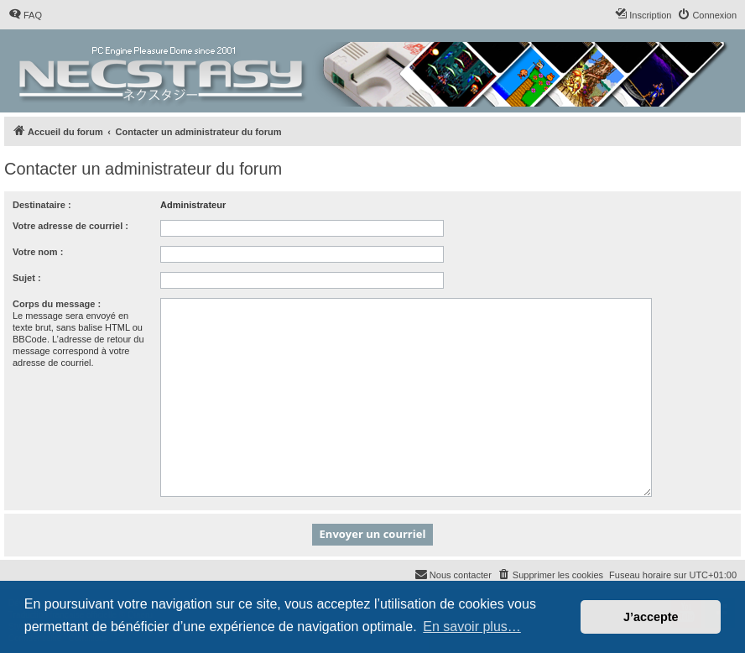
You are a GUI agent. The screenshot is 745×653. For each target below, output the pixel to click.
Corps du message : (57, 304)
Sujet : (27, 278)
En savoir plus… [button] (472, 626)
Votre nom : (38, 252)
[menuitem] (25, 15)
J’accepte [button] (651, 617)
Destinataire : (42, 205)
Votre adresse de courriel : (70, 226)
